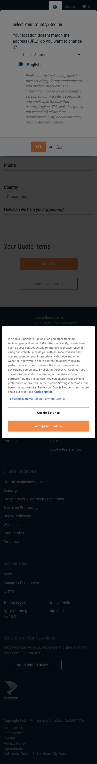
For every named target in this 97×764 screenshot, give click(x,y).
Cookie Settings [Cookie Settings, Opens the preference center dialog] (48, 413)
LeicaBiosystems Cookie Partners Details (37, 398)
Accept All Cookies (48, 426)
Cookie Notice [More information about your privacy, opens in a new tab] (43, 391)
